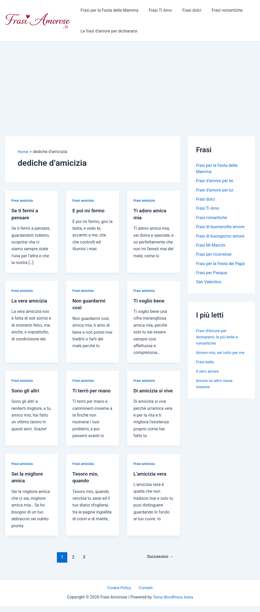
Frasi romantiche (219, 10)
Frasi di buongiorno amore (220, 237)
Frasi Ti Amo (157, 10)
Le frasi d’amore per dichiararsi (107, 31)
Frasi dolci (186, 10)
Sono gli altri (26, 390)
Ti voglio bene (150, 300)
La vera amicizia (30, 300)
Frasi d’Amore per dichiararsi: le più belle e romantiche (218, 339)
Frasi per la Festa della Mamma (108, 10)
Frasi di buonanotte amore (220, 227)
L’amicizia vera (151, 480)
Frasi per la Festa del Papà (220, 265)
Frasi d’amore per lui (214, 190)
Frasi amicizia (22, 200)
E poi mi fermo (89, 210)
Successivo (159, 562)
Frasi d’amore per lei (214, 181)
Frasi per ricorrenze (214, 255)
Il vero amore (208, 379)
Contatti (144, 593)
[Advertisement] (130, 80)
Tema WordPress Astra (173, 603)
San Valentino (209, 283)
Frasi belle (205, 370)
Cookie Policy (120, 593)
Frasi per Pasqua (211, 274)
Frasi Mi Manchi (210, 246)
